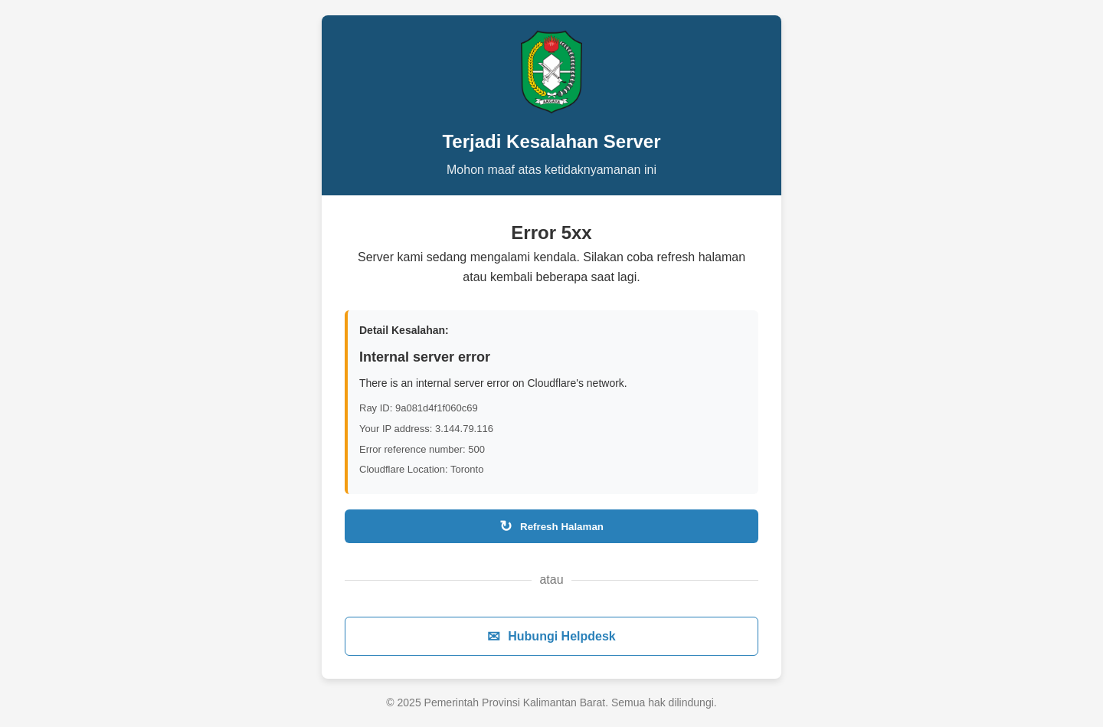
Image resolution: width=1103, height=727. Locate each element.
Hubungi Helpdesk (551, 636)
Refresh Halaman (551, 526)
